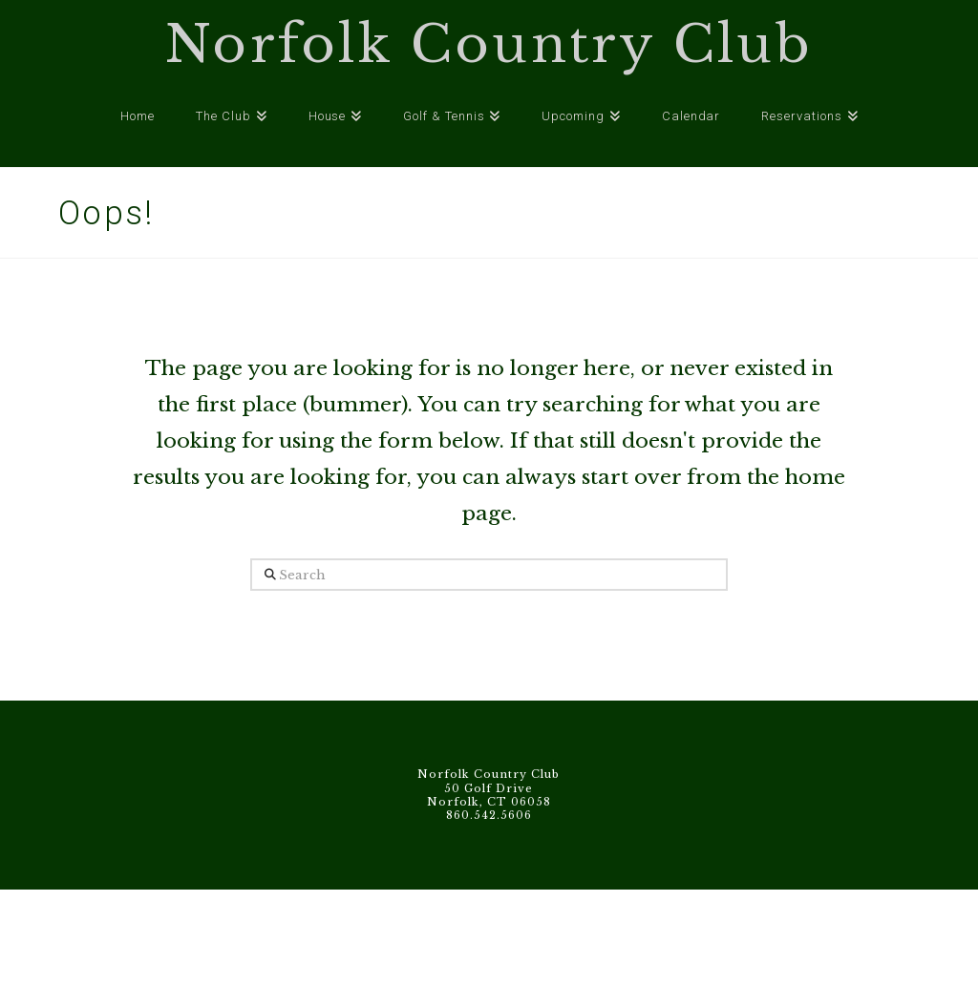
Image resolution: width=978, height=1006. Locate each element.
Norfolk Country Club (489, 45)
